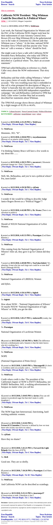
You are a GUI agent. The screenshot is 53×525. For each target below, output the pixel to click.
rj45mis (36, 187)
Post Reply (6, 124)
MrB (36, 341)
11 (2, 366)
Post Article (47, 4)
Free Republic (7, 2)
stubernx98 (37, 318)
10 (2, 341)
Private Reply (18, 124)
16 (2, 493)
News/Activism (46, 2)
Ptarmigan (37, 235)
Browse (4, 4)
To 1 (27, 142)
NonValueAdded (39, 263)
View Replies (30, 124)
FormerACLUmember (10, 425)
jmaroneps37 (38, 493)
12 (2, 396)
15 (2, 471)
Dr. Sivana (37, 210)
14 (2, 448)
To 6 (27, 347)
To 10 (27, 475)
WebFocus (37, 122)
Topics (38, 4)
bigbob (35, 293)
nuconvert (37, 162)
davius (36, 396)
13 (2, 423)
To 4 (27, 452)
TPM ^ (4, 21)
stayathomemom (39, 137)
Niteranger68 (38, 366)
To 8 (27, 323)
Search (11, 4)
